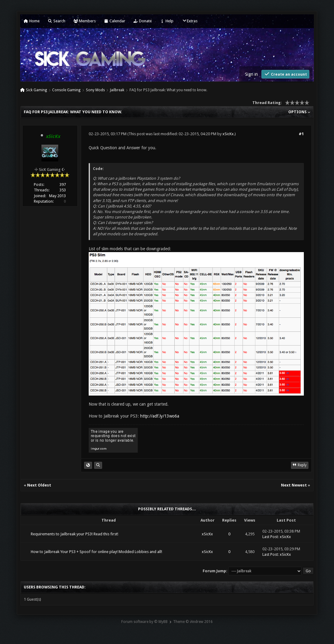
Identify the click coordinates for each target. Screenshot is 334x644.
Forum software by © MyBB (144, 622)
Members (84, 21)
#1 (301, 134)
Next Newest (294, 485)
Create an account (285, 74)
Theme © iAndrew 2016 (193, 622)
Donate (142, 21)
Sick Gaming (36, 90)
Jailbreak (117, 90)
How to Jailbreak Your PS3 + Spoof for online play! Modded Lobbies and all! (96, 551)
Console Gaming (66, 90)
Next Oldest (39, 485)
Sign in (251, 74)
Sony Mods (95, 90)
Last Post (270, 536)
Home (32, 21)
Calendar (114, 21)
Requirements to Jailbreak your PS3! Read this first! (74, 534)
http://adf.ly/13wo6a (159, 416)
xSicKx (228, 134)
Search (56, 21)
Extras (190, 21)
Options (299, 112)
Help (166, 21)
